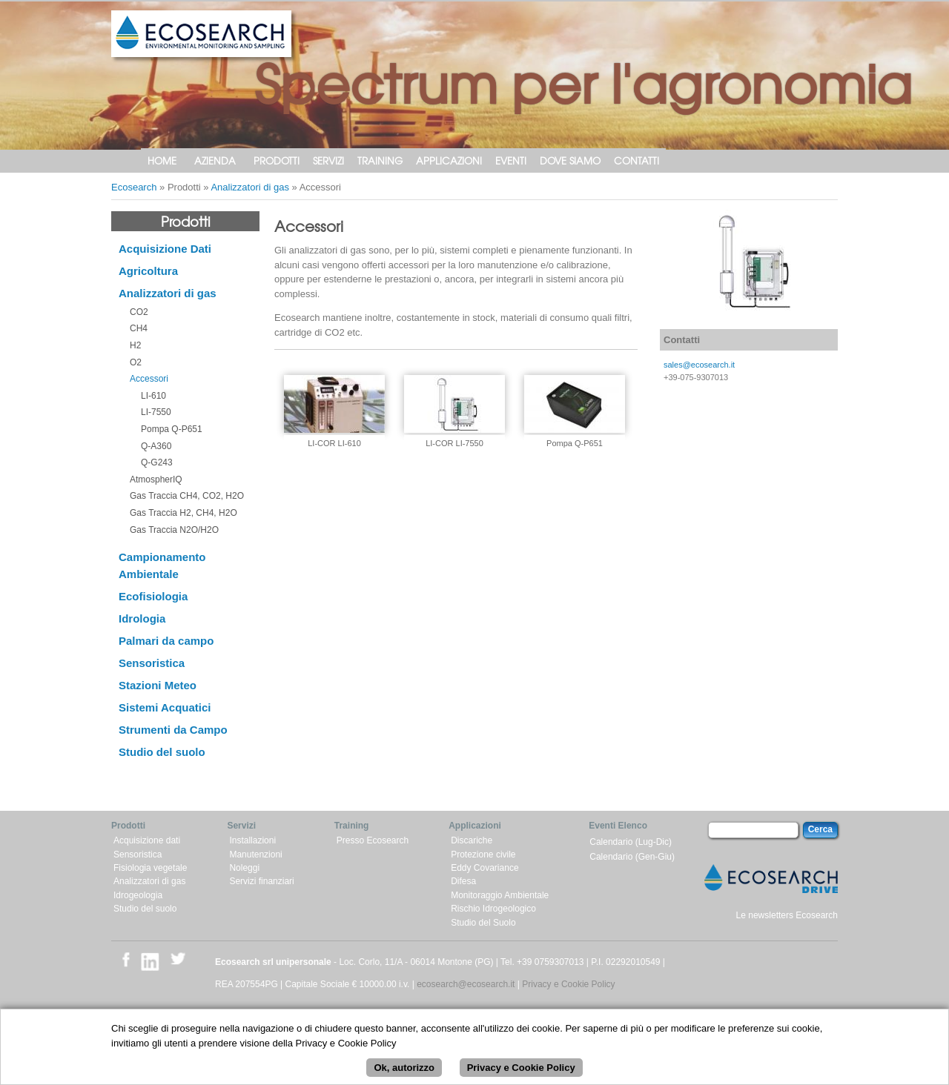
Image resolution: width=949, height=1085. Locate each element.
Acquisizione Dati (165, 248)
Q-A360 (156, 446)
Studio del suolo (162, 752)
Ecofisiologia (153, 596)
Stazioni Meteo (157, 685)
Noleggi (244, 868)
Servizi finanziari (261, 881)
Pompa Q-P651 (171, 429)
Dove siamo (570, 160)
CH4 (139, 328)
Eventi (510, 160)
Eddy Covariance (484, 868)
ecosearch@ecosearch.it (466, 984)
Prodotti (277, 160)
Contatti (636, 160)
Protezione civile (483, 854)
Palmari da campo (166, 640)
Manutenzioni (255, 854)
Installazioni (252, 840)
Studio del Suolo (483, 923)
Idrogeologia (137, 895)
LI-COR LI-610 (334, 443)
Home (162, 160)
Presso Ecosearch (373, 840)
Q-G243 (157, 462)
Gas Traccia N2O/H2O (174, 530)
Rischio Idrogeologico (493, 908)
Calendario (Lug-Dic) (630, 842)
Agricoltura (148, 271)
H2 (135, 345)
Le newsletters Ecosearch (787, 915)
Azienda (215, 160)
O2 (136, 362)
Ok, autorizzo (404, 1073)
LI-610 (153, 396)
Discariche (471, 840)
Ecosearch (133, 187)
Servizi (328, 160)
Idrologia (142, 618)
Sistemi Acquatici (165, 707)
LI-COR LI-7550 (454, 443)
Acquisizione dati (146, 840)
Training (380, 160)
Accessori (149, 379)
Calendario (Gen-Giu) (632, 857)
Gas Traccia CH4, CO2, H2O (187, 496)
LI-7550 (156, 412)
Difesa (463, 881)
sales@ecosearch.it (699, 364)
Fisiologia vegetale (150, 868)
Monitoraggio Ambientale (500, 895)
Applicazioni (449, 160)
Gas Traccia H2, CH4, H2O (183, 513)
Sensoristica (152, 663)
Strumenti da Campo (173, 729)
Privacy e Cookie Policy (568, 984)
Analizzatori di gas (250, 187)
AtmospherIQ (156, 479)
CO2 (139, 312)
